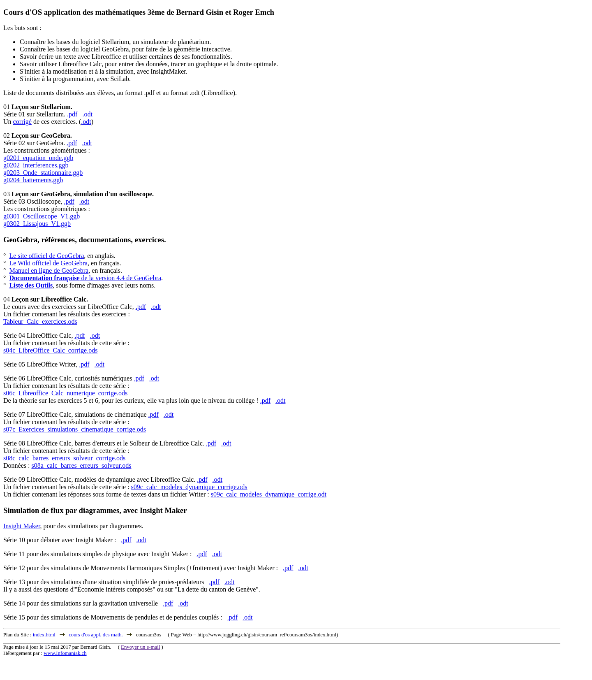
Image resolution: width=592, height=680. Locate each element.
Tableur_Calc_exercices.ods (40, 321)
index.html (44, 635)
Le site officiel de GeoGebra (46, 255)
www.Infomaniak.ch (65, 653)
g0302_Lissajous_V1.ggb (37, 223)
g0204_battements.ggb (33, 179)
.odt (87, 114)
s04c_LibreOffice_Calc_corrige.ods (50, 350)
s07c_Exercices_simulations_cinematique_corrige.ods (74, 429)
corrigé (22, 121)
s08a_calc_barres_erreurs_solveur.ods (81, 465)
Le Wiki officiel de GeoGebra (48, 263)
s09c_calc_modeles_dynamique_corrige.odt (268, 494)
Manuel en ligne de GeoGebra (48, 270)
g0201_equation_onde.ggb (38, 157)
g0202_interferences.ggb (36, 165)
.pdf (72, 114)
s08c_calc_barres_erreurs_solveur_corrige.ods (64, 458)
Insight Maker (21, 525)
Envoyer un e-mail (140, 647)
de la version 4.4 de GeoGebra (85, 277)
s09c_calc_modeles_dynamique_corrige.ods (189, 486)
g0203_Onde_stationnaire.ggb (43, 172)
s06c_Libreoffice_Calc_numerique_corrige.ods (65, 393)
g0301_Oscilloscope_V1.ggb (41, 216)
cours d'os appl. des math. (96, 635)
